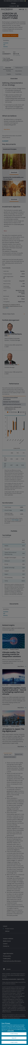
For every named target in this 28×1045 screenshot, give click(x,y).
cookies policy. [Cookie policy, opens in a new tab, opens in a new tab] (10, 1030)
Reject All (14, 1038)
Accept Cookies (14, 1042)
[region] (14, 1032)
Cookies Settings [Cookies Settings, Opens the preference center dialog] (14, 1033)
